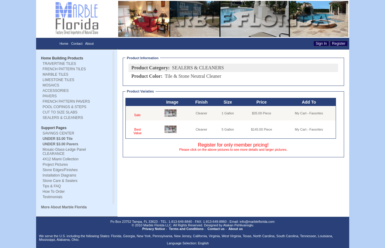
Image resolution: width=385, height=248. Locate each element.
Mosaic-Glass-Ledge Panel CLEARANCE (64, 151)
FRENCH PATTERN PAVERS (66, 101)
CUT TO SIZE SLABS (60, 112)
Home (64, 43)
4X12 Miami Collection (61, 159)
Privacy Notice (153, 229)
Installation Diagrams (59, 175)
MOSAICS (51, 85)
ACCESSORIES (56, 91)
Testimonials (53, 197)
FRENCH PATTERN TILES (64, 69)
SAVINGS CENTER (58, 133)
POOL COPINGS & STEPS (65, 107)
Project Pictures (55, 164)
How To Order (54, 191)
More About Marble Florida (64, 207)
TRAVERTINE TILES (59, 64)
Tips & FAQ (52, 186)
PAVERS (50, 96)
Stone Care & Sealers (60, 181)
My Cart (300, 113)
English (203, 243)
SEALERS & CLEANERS (63, 118)
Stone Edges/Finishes (60, 170)
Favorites (316, 113)
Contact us (216, 229)
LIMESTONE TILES (59, 80)
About (89, 43)
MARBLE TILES (56, 74)
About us (235, 229)
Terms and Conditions (186, 229)
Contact (76, 43)
